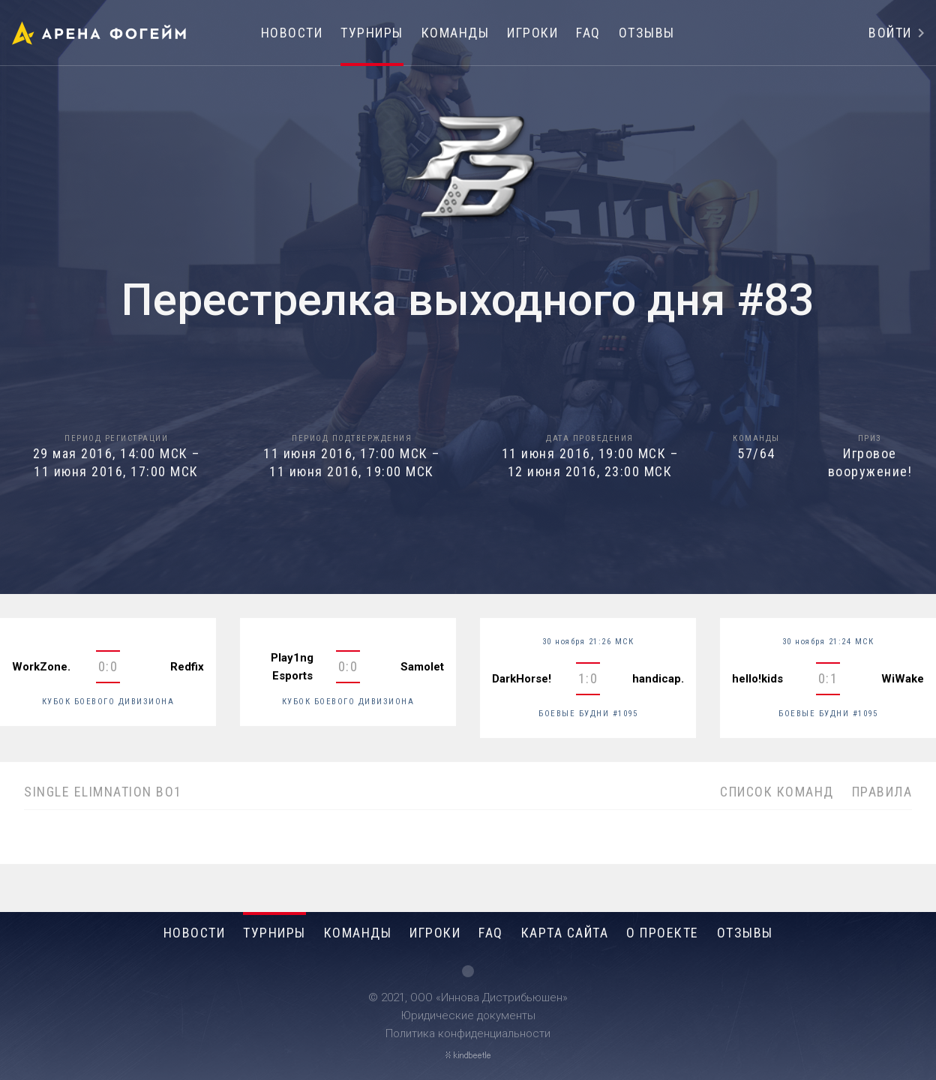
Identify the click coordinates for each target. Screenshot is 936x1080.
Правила (882, 792)
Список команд (777, 792)
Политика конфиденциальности (468, 1033)
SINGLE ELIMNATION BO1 (103, 792)
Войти (890, 32)
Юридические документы (468, 1015)
